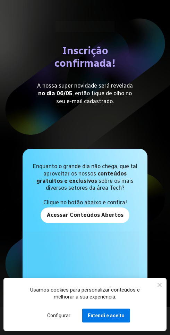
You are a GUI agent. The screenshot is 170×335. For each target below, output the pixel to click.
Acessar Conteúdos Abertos (84, 215)
